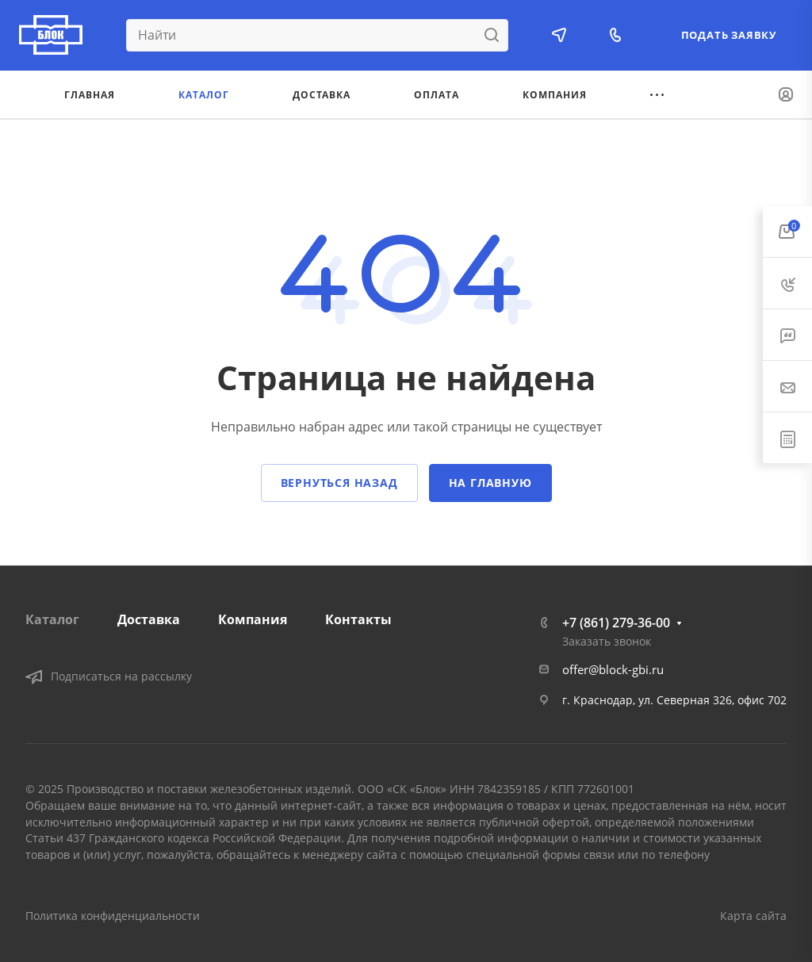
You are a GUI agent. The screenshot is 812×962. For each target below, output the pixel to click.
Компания (252, 619)
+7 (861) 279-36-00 (616, 622)
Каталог (52, 619)
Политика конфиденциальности (112, 915)
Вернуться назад (339, 482)
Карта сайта (753, 915)
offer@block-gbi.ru (613, 669)
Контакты (358, 619)
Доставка (148, 619)
